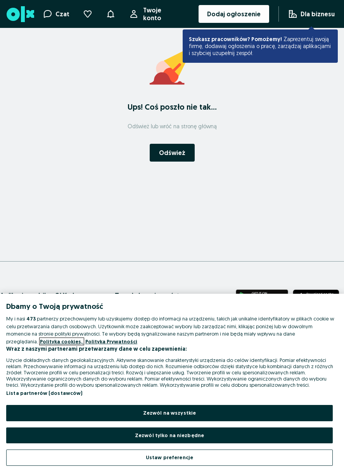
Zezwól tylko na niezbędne (169, 435)
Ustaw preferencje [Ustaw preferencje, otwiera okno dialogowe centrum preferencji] (169, 457)
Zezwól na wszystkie (169, 413)
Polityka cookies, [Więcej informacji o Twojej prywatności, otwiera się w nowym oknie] (61, 341)
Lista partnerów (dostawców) (44, 393)
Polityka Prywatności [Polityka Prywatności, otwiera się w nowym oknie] (111, 341)
